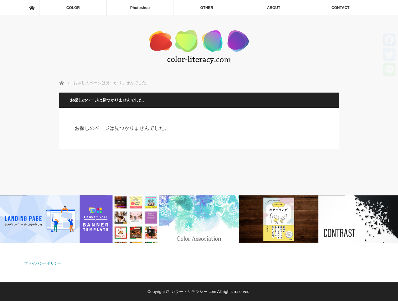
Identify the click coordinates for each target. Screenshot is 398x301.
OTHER (206, 8)
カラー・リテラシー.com (193, 291)
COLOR (73, 8)
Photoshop (140, 8)
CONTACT (340, 8)
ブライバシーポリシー (43, 263)
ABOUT (273, 8)
